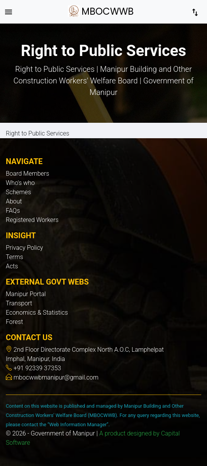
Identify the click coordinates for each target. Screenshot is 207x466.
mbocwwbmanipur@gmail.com (55, 377)
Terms (14, 257)
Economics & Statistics (37, 312)
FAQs (13, 210)
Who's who (20, 182)
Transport (19, 303)
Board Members (27, 173)
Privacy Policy (24, 247)
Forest (14, 321)
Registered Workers (32, 220)
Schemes (18, 192)
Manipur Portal (26, 294)
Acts (12, 266)
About (14, 201)
